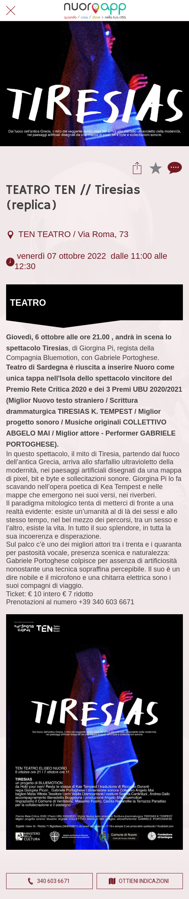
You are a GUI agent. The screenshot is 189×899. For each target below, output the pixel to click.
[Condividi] (137, 167)
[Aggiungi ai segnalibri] (155, 167)
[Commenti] (174, 167)
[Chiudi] (10, 10)
